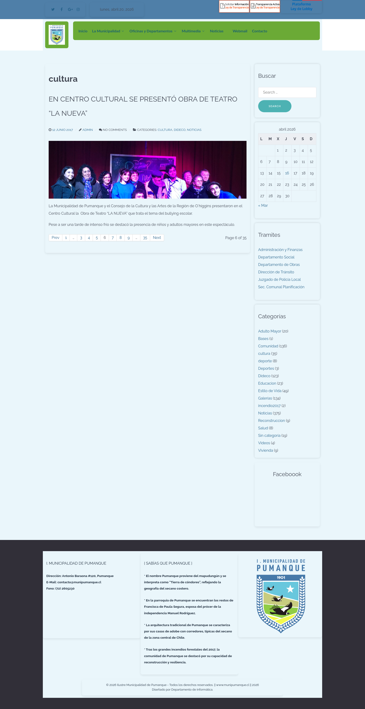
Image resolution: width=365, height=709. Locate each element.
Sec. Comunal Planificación (281, 287)
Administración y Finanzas (280, 250)
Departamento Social (276, 257)
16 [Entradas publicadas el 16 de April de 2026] (287, 173)
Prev (55, 237)
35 (145, 237)
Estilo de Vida (269, 391)
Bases (263, 338)
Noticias (265, 413)
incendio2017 (269, 406)
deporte (265, 361)
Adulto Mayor (269, 331)
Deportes (266, 368)
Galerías (265, 398)
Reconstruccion (271, 420)
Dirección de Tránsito (276, 272)
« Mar (263, 205)
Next (157, 237)
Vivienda (265, 450)
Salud (263, 428)
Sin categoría (269, 435)
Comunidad (268, 346)
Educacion (267, 383)
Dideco (264, 376)
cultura (264, 353)
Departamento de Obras (279, 264)
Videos (264, 443)
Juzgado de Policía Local (279, 279)
